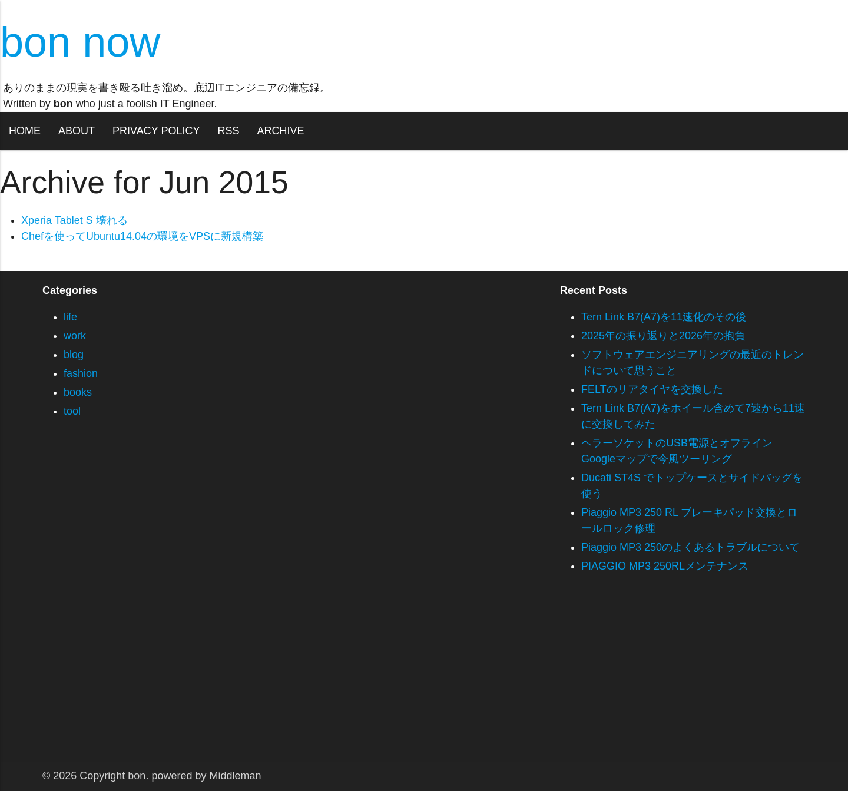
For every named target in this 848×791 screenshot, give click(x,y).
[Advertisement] (353, 679)
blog (74, 354)
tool (72, 411)
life (70, 317)
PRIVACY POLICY (156, 131)
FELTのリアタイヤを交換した (652, 389)
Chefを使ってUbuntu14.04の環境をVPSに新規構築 (142, 236)
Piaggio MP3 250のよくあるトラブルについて (690, 547)
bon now (80, 41)
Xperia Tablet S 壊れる (74, 220)
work (75, 336)
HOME (25, 131)
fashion (81, 373)
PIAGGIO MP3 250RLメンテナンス (664, 566)
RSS (228, 131)
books (78, 392)
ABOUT (76, 131)
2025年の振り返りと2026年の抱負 (663, 336)
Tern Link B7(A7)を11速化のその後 (663, 317)
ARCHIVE (280, 131)
